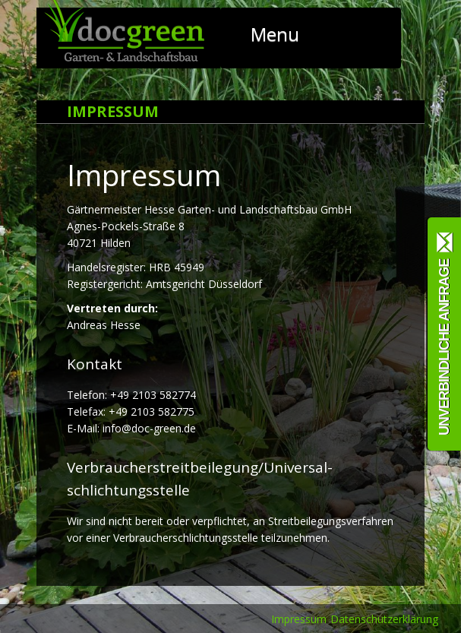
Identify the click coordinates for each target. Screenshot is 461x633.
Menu (298, 33)
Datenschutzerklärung (384, 619)
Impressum (299, 619)
